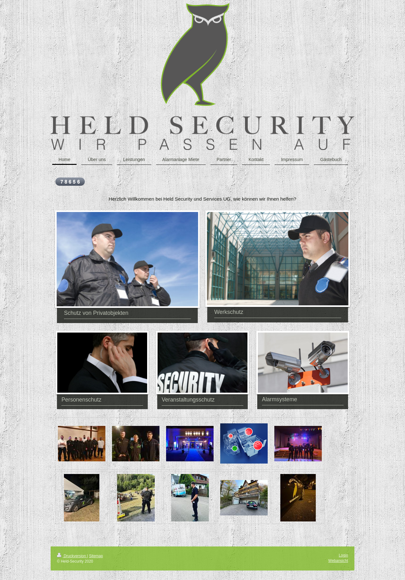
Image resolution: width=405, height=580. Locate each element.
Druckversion (72, 556)
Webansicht (338, 560)
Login (343, 555)
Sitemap (96, 556)
